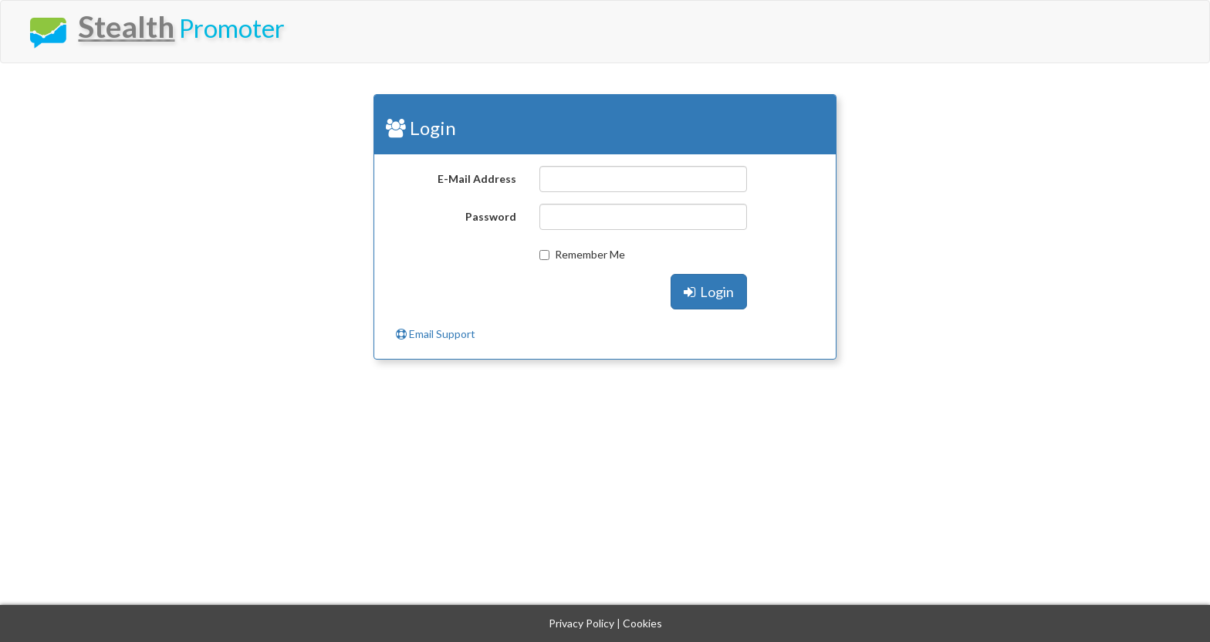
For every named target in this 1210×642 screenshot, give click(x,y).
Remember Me (582, 254)
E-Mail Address (477, 178)
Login (709, 291)
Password (490, 216)
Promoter (153, 29)
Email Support (435, 333)
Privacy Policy (581, 623)
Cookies (642, 623)
